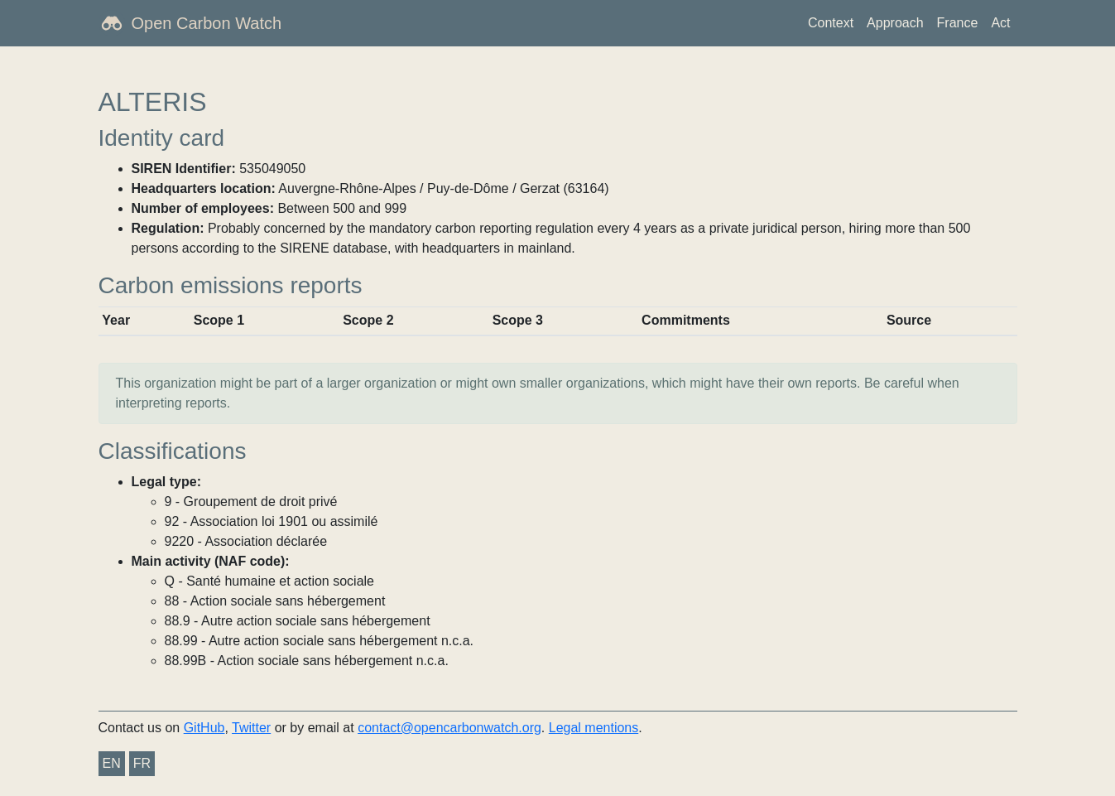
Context (830, 23)
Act (1000, 23)
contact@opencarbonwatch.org (449, 728)
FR (142, 763)
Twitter (251, 728)
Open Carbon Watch (207, 23)
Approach (895, 23)
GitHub (204, 728)
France (957, 23)
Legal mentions (594, 728)
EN (112, 763)
